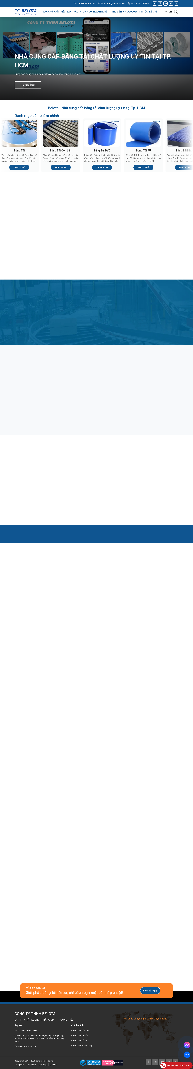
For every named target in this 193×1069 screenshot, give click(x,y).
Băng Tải (19, 150)
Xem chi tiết (19, 167)
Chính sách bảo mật (80, 1030)
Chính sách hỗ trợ (79, 1040)
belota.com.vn (29, 1046)
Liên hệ (53, 1064)
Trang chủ (19, 1064)
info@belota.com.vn (116, 3)
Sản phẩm (31, 1064)
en (170, 12)
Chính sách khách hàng (81, 1045)
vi (166, 12)
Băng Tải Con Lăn (60, 150)
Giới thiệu (43, 1064)
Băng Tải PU (143, 150)
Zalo (187, 1055)
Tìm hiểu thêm (27, 85)
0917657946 (143, 3)
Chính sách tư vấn (79, 1035)
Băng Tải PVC (102, 150)
